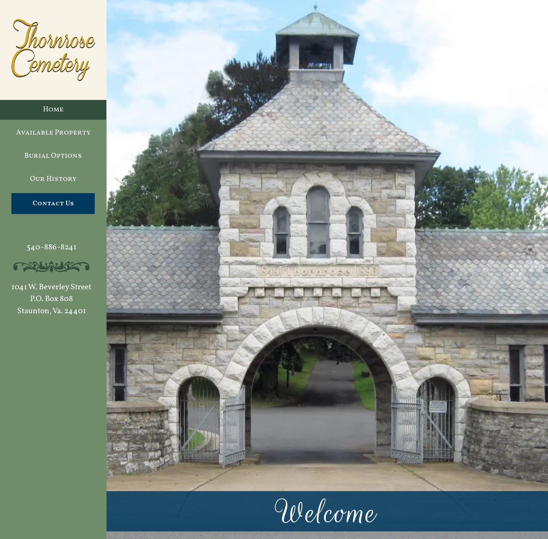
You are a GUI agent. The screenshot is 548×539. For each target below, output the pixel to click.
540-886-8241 (51, 247)
